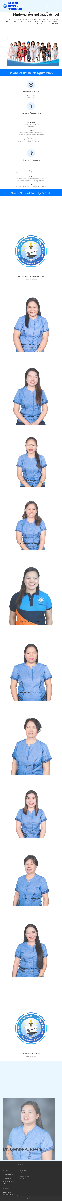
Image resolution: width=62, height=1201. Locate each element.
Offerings (45, 6)
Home (23, 6)
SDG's (37, 6)
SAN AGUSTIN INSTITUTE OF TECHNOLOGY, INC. (15, 6)
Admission (55, 6)
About (30, 6)
